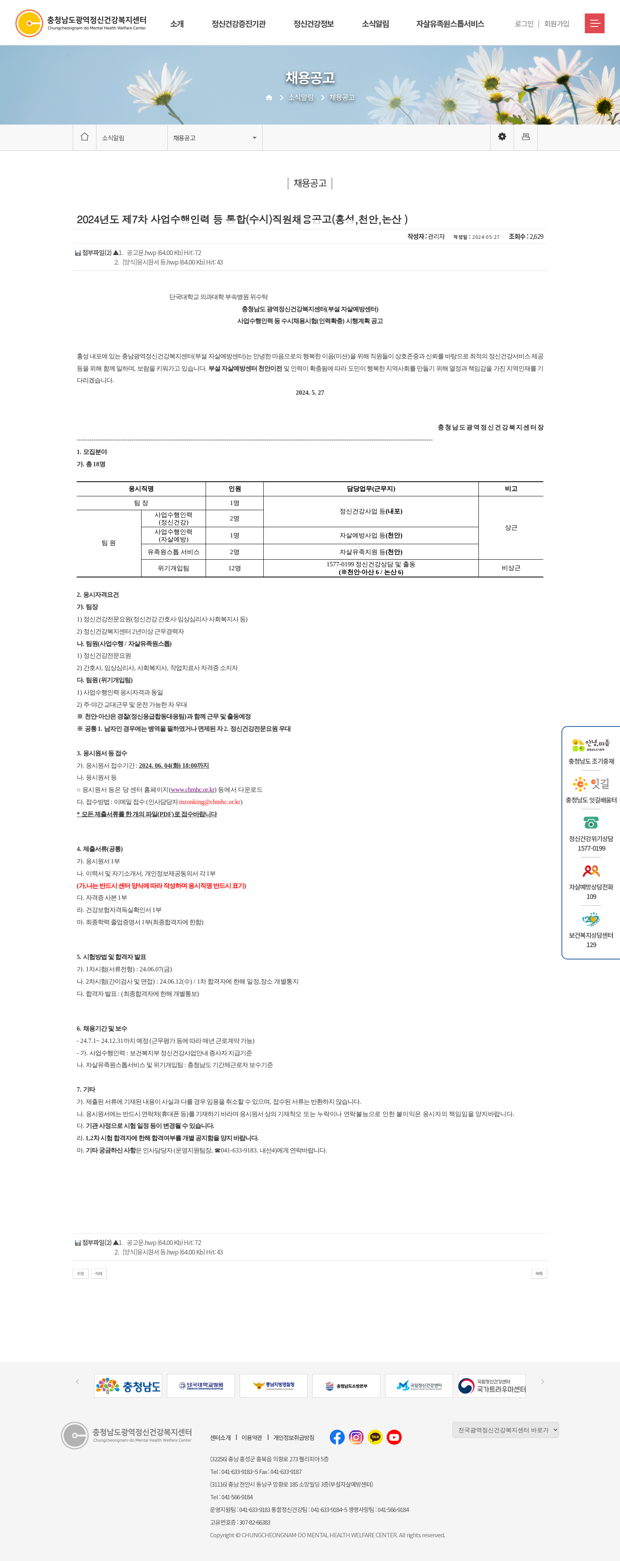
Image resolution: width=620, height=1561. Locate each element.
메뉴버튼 (595, 23)
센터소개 (220, 1437)
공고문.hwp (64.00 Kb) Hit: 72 (164, 252)
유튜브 (394, 1437)
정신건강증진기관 (238, 23)
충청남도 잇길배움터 (591, 799)
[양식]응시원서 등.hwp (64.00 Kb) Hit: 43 (173, 262)
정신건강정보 (313, 23)
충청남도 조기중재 (591, 761)
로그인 (524, 23)
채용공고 (342, 97)
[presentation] (77, 1381)
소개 (176, 23)
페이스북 (337, 1437)
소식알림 (375, 23)
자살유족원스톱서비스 (450, 23)
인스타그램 (356, 1437)
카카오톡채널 (375, 1437)
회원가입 (556, 23)
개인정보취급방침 (293, 1437)
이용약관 (252, 1437)
